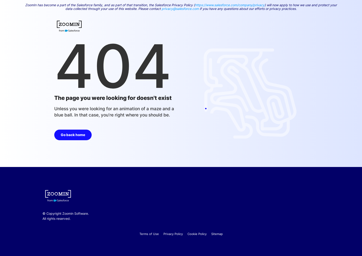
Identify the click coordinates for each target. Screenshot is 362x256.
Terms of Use (149, 234)
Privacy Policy (173, 234)
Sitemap (217, 234)
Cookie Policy (197, 234)
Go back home (73, 135)
